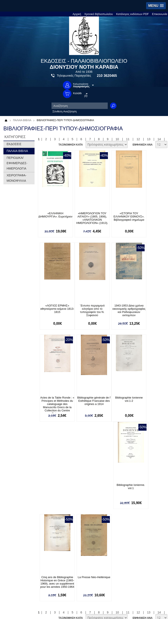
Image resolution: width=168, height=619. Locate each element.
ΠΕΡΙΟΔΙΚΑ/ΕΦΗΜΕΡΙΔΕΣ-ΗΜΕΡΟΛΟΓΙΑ (17, 163)
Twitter (94, 529)
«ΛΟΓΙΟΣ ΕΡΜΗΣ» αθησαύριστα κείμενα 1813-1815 (149, 216)
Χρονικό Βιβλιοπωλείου (98, 14)
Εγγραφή (13, 529)
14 (159, 139)
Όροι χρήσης (16, 491)
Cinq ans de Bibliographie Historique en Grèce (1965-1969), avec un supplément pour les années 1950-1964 (117, 405)
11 (128, 139)
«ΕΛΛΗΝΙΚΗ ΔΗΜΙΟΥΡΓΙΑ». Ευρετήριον (53, 216)
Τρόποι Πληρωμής (93, 484)
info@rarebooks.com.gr (22, 581)
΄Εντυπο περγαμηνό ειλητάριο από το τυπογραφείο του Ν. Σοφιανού (53, 310)
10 (117, 139)
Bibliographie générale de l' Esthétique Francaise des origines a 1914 (149, 310)
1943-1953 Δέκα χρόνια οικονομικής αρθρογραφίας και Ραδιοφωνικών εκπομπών (85, 312)
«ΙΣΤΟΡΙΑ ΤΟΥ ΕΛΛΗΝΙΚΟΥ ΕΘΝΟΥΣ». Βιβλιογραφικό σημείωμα (117, 220)
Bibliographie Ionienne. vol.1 (85, 399)
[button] (156, 5)
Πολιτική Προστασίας (20, 497)
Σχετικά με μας (17, 484)
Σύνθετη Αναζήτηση (65, 111)
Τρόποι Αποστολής (93, 491)
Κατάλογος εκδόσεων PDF (132, 14)
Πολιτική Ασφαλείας (94, 497)
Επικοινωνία (159, 14)
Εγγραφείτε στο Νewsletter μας (52, 454)
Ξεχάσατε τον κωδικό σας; (24, 536)
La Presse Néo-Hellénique (149, 399)
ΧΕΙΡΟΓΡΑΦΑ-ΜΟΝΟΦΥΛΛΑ (17, 178)
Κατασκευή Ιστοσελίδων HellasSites (140, 602)
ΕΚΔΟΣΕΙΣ (14, 144)
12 (138, 139)
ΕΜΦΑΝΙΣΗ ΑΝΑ (143, 144)
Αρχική (77, 14)
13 (148, 139)
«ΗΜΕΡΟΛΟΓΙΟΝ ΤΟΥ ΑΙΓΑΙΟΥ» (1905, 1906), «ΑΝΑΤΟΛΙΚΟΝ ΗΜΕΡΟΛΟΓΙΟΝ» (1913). (85, 220)
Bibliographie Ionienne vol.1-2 (53, 399)
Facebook (96, 522)
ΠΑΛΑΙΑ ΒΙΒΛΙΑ (22, 120)
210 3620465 (107, 75)
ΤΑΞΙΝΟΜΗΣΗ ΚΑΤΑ (70, 144)
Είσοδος (13, 522)
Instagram (96, 536)
